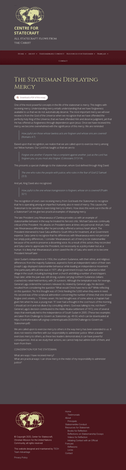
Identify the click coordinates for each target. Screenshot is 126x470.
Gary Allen (49, 69)
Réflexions (72, 447)
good (39, 373)
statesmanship (48, 378)
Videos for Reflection (77, 437)
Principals (72, 421)
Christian (27, 373)
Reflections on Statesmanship (31, 370)
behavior (54, 370)
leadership (30, 376)
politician (46, 376)
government (19, 376)
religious (18, 378)
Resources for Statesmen (77, 427)
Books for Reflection (77, 431)
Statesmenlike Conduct (76, 424)
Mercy (38, 376)
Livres (70, 450)
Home (68, 411)
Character (18, 373)
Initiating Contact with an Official (83, 440)
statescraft (26, 378)
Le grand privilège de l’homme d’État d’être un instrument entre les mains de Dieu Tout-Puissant (90, 389)
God (34, 373)
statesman (36, 378)
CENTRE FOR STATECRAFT (26, 30)
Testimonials (74, 415)
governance (47, 373)
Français (69, 443)
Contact (69, 453)
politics (54, 376)
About (68, 418)
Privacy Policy (21, 457)
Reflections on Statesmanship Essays (86, 434)
